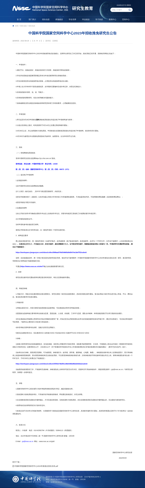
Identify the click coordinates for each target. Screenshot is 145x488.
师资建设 (59, 19)
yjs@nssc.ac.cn (56, 482)
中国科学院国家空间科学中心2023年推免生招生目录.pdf (35, 466)
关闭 (55, 41)
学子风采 (99, 19)
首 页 (19, 19)
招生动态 (32, 26)
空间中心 (126, 19)
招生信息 (46, 19)
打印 (48, 41)
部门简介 (32, 19)
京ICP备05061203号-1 (92, 477)
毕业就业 (86, 19)
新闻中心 (112, 19)
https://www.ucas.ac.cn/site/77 (32, 266)
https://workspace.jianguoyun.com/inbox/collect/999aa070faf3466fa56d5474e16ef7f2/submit (51, 252)
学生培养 (72, 19)
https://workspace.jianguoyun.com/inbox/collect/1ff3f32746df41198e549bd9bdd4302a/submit (51, 364)
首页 (16, 26)
